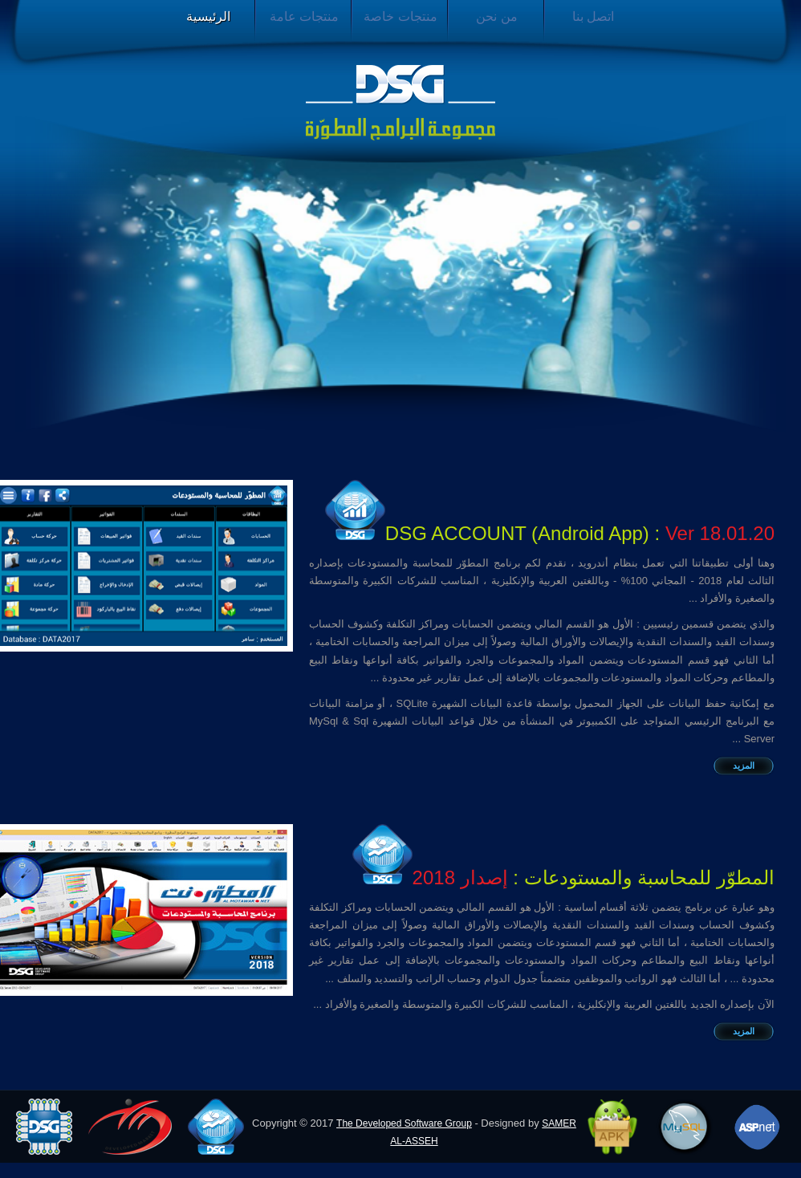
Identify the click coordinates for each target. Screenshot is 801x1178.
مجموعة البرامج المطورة (400, 102)
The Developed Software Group (404, 1123)
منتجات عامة (304, 16)
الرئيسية (208, 16)
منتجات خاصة (400, 16)
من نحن (496, 16)
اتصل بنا (593, 16)
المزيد (743, 765)
